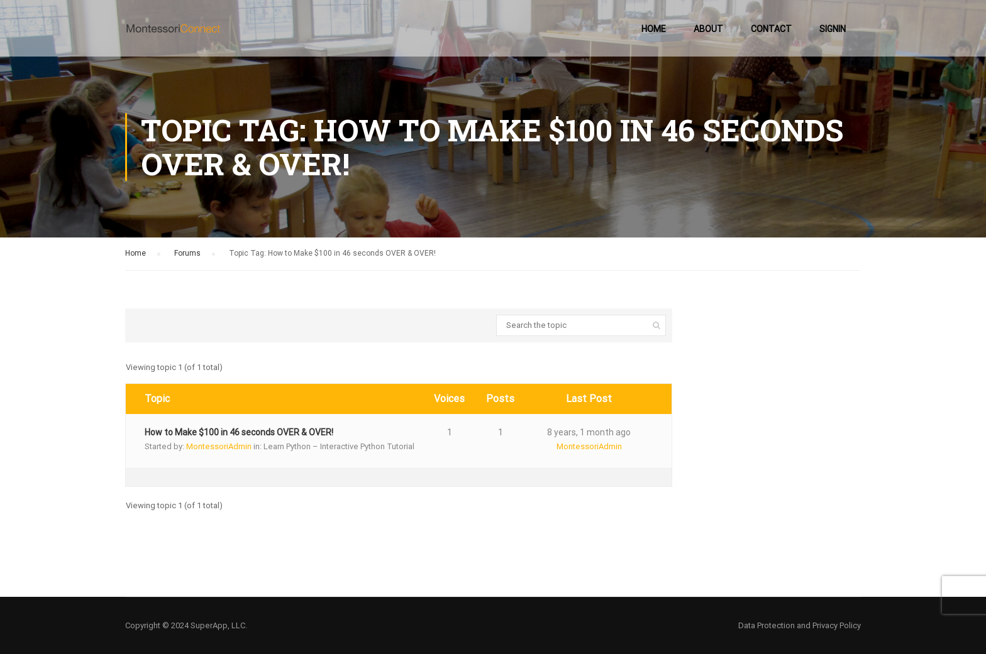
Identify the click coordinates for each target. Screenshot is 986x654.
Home (653, 29)
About (708, 29)
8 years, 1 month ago (589, 432)
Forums (187, 253)
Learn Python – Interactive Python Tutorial (338, 446)
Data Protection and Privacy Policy (799, 625)
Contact (771, 29)
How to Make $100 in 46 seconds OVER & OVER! (239, 432)
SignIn (832, 29)
